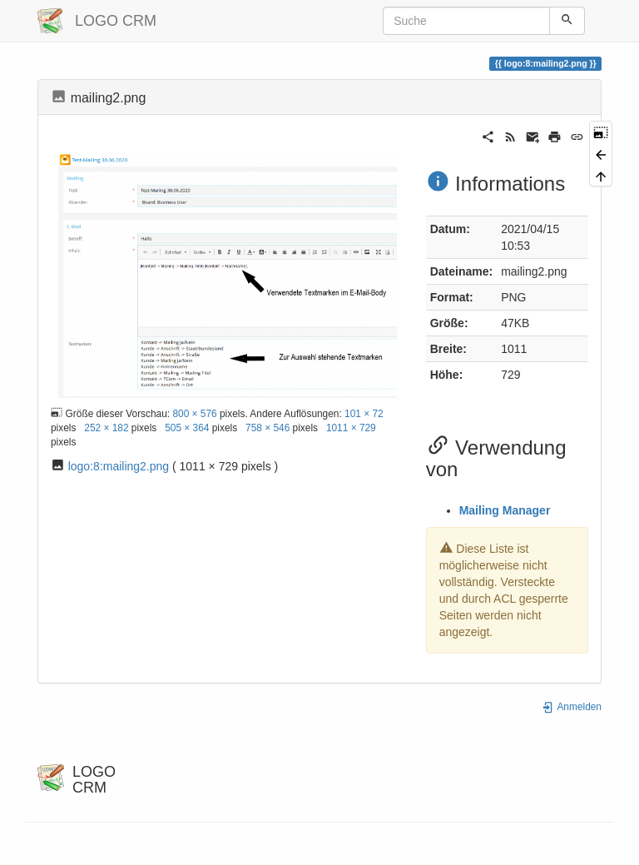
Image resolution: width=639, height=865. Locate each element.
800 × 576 (194, 414)
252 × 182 (106, 428)
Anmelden (572, 707)
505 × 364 (187, 428)
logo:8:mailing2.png (118, 466)
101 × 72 (364, 414)
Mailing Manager (505, 510)
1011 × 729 (351, 428)
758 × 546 (267, 428)
